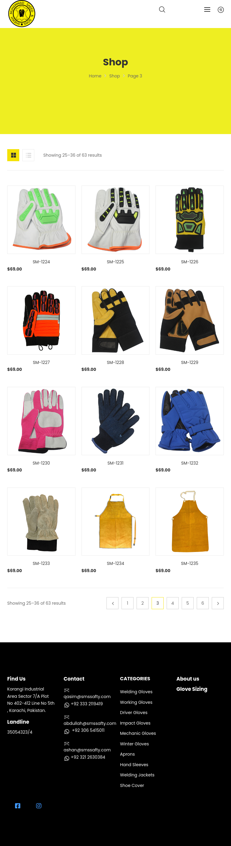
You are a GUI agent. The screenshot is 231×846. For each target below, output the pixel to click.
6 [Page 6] (203, 603)
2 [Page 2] (142, 603)
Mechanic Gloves (138, 733)
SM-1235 (190, 563)
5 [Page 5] (187, 603)
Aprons (127, 754)
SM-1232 (189, 463)
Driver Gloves (133, 713)
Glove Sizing (192, 689)
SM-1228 (115, 362)
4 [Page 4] (172, 603)
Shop (114, 76)
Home (95, 76)
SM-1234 (115, 563)
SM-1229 (189, 362)
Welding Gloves (136, 692)
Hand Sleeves (134, 765)
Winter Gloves (134, 744)
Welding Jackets (137, 775)
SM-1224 (41, 262)
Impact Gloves (135, 723)
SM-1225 (115, 262)
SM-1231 (115, 463)
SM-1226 (189, 262)
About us (188, 678)
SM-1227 (41, 362)
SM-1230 (41, 463)
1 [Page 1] (127, 603)
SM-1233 (41, 563)
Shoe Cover (132, 785)
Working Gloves (136, 702)
